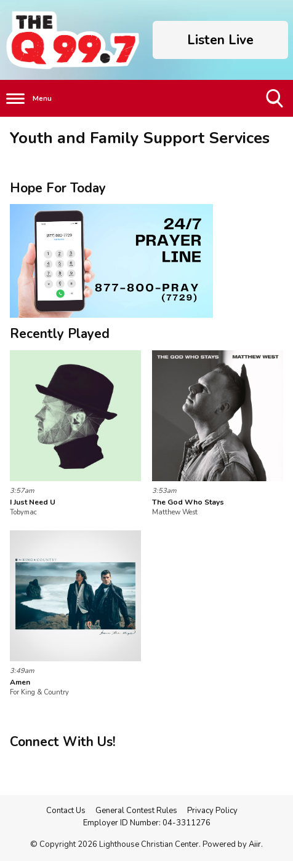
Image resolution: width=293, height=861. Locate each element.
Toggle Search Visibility (275, 103)
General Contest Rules (136, 810)
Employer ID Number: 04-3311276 (147, 822)
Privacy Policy (212, 810)
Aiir (255, 844)
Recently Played (60, 333)
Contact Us (66, 810)
